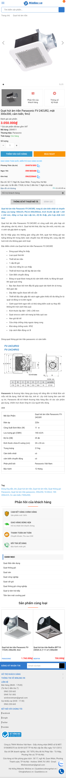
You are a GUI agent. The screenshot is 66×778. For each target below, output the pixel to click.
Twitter (4, 722)
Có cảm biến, (15, 495)
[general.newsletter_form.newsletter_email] (43, 665)
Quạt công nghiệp (10, 577)
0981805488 (30, 171)
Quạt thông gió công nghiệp (15, 586)
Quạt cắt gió (8, 582)
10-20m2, (48, 492)
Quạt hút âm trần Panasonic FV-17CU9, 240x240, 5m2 (15, 648)
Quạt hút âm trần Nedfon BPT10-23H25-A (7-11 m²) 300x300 (47, 648)
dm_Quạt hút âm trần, (23, 489)
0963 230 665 (10, 691)
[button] (3, 84)
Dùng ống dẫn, (7, 489)
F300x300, (26, 495)
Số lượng (4, 141)
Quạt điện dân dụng (11, 563)
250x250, (40, 492)
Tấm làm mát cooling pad (14, 595)
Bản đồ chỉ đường (8, 188)
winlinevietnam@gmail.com (16, 698)
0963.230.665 (10, 704)
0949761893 (30, 165)
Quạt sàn (7, 572)
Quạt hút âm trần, (40, 489)
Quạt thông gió (9, 568)
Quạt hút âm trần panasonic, (23, 492)
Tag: (3, 485)
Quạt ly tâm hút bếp (11, 591)
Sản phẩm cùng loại (33, 603)
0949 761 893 (10, 695)
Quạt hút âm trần (20, 15)
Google (4, 718)
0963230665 (30, 176)
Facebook (5, 713)
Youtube (5, 727)
